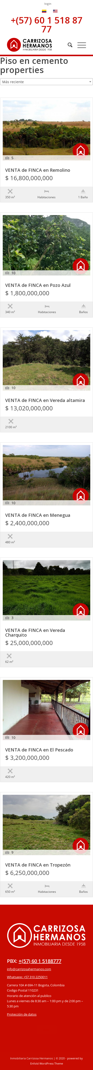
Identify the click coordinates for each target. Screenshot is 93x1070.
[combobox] (46, 81)
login (47, 3)
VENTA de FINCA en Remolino (37, 170)
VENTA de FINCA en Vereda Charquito (35, 633)
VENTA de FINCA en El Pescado (39, 750)
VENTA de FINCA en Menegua (37, 515)
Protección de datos (21, 1014)
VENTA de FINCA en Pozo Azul (38, 285)
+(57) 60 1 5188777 (40, 961)
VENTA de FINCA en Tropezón (37, 865)
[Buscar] (67, 45)
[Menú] (79, 45)
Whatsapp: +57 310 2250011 (27, 977)
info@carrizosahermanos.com (29, 969)
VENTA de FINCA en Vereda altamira (45, 400)
